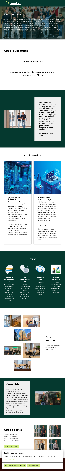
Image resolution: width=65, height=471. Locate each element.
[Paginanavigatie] (59, 3)
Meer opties (9, 460)
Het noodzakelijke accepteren (15, 465)
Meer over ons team (11, 446)
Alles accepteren (33, 465)
